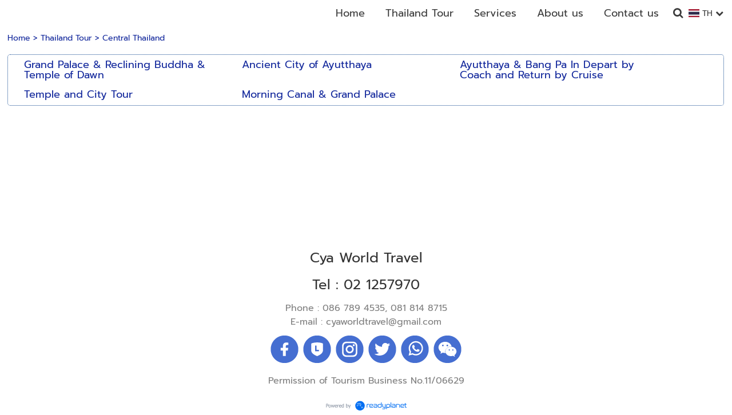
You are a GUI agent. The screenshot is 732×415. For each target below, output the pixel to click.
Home (18, 38)
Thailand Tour (66, 38)
